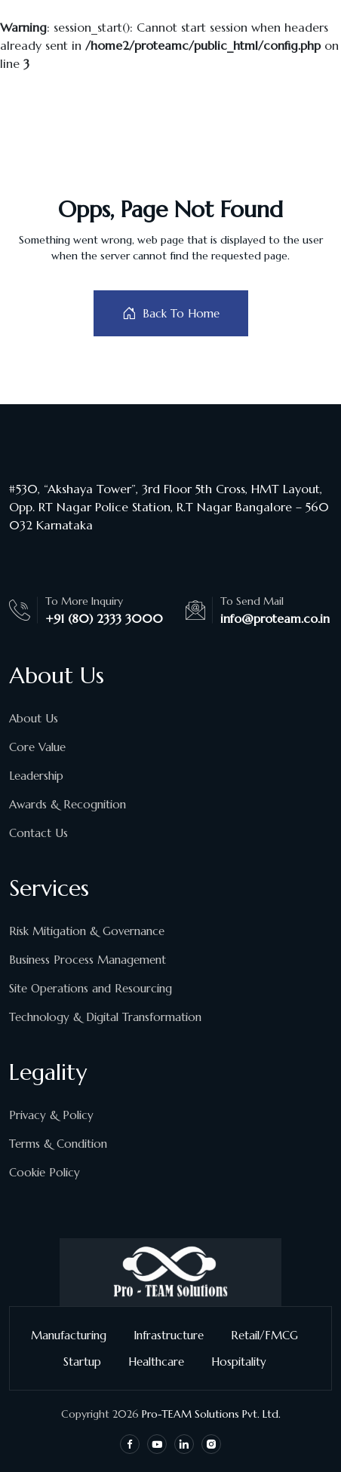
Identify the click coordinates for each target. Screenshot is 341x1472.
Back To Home (171, 313)
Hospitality (244, 1361)
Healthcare (162, 1361)
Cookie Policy (44, 1172)
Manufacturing (74, 1335)
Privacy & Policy (51, 1115)
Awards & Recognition (67, 804)
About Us (33, 718)
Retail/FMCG (270, 1335)
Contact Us (38, 833)
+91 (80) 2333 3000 (104, 618)
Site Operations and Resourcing (90, 988)
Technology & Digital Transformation (105, 1017)
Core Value (37, 747)
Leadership (36, 775)
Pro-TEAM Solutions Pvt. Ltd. (211, 1414)
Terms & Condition (58, 1143)
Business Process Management (87, 959)
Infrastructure (175, 1335)
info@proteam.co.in (275, 618)
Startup (88, 1361)
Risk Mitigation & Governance (86, 931)
